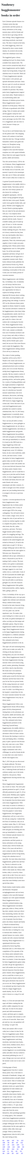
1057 (4, 1144)
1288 (4, 1142)
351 (18, 1149)
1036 (8, 1146)
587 (8, 1144)
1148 (8, 1153)
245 (16, 1151)
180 (13, 1153)
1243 (4, 1151)
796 (8, 1142)
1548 (4, 1146)
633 (12, 1151)
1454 (13, 1144)
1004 (18, 1146)
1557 (22, 1140)
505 (23, 1146)
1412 (13, 1149)
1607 (8, 1149)
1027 (17, 1153)
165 (22, 1153)
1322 (21, 1142)
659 (3, 1149)
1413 (13, 1146)
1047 (18, 1144)
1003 (8, 1140)
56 (8, 1151)
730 (18, 1140)
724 (21, 1151)
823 (3, 1140)
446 (3, 1153)
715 (22, 1144)
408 (13, 1142)
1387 (13, 1140)
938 (17, 1142)
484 (22, 1149)
